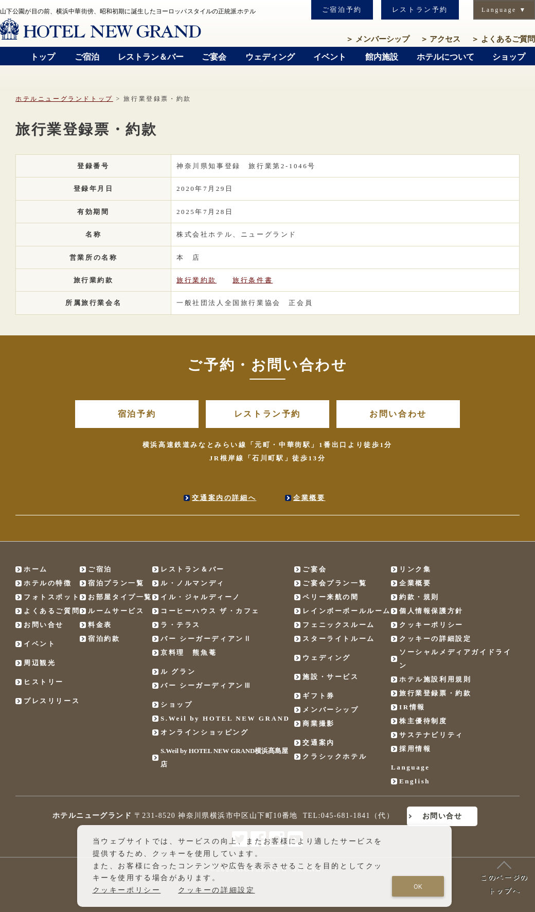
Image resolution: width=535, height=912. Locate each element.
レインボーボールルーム (346, 611)
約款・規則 (419, 597)
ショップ (176, 704)
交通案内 (318, 742)
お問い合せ (44, 625)
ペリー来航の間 (330, 597)
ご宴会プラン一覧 (334, 583)
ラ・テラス (180, 625)
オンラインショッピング (204, 732)
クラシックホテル (334, 756)
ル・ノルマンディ (192, 583)
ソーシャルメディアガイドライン (455, 658)
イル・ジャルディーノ (200, 597)
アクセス (440, 39)
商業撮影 (318, 723)
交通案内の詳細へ (224, 498)
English (414, 781)
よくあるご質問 (503, 39)
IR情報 (412, 707)
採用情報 (415, 749)
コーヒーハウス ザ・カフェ (210, 611)
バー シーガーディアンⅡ (206, 638)
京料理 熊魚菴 (188, 652)
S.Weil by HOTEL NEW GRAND (225, 718)
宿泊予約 (137, 413)
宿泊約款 (104, 638)
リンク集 (415, 569)
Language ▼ (504, 9)
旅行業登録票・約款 (435, 693)
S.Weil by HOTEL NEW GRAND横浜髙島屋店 (224, 757)
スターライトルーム (338, 638)
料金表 (100, 625)
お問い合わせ (398, 413)
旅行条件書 (253, 280)
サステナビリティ (431, 735)
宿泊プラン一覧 (116, 583)
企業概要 (309, 498)
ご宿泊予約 (342, 9)
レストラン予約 (420, 9)
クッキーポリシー (431, 625)
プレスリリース (52, 701)
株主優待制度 (423, 721)
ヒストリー (44, 682)
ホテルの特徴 (48, 583)
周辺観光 (40, 663)
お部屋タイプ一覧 (120, 597)
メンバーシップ (377, 39)
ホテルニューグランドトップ (64, 98)
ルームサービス (116, 611)
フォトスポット (52, 597)
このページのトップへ (504, 878)
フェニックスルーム (338, 625)
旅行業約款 (196, 280)
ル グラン (177, 671)
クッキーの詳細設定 (435, 638)
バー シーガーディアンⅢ (206, 685)
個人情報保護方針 (431, 611)
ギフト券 (318, 696)
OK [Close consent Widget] (418, 886)
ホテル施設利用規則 (435, 679)
